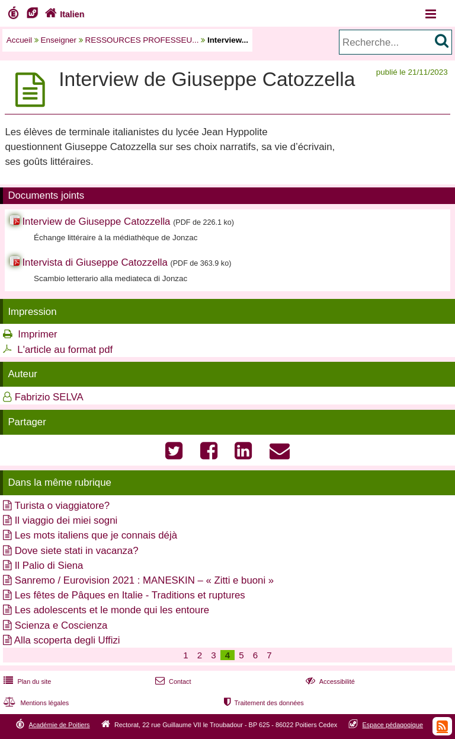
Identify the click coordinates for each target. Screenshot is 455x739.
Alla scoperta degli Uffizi (67, 640)
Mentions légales (35, 702)
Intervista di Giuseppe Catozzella (94, 262)
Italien (63, 14)
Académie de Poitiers (58, 724)
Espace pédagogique (393, 724)
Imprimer (37, 334)
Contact (172, 681)
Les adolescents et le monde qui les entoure (112, 610)
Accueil (19, 40)
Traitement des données (263, 702)
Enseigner (59, 40)
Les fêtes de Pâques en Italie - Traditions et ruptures (130, 595)
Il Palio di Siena (49, 565)
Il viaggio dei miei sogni (66, 520)
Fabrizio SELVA (49, 397)
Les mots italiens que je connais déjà (96, 535)
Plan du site (26, 681)
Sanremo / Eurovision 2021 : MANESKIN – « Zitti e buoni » (144, 580)
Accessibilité (329, 681)
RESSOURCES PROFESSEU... (142, 40)
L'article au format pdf (65, 349)
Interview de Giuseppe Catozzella (96, 221)
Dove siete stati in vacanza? (77, 550)
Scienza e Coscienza (61, 625)
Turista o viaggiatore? (62, 505)
